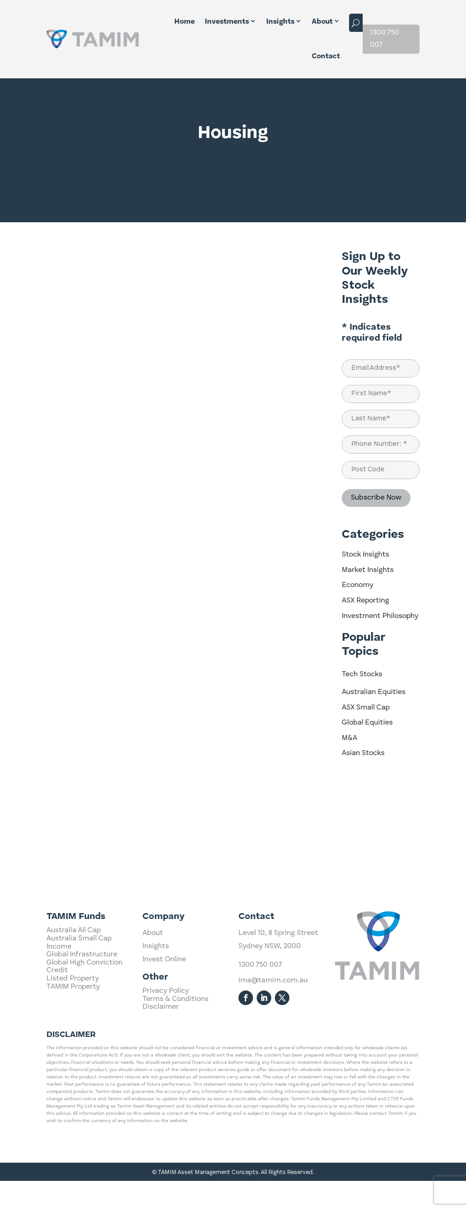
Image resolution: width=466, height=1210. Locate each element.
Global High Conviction (84, 1045)
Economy (357, 614)
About (322, 22)
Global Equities (367, 752)
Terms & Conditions (175, 1048)
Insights (280, 22)
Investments (227, 22)
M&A (349, 767)
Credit (57, 1053)
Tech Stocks (362, 703)
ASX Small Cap (366, 736)
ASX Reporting (365, 629)
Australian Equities (373, 721)
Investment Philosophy (380, 645)
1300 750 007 (384, 39)
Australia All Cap (73, 1013)
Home (184, 22)
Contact (326, 56)
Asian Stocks (363, 782)
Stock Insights (365, 583)
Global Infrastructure (81, 1037)
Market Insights (368, 599)
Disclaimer (160, 1056)
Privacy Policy (165, 1040)
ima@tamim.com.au (273, 1057)
